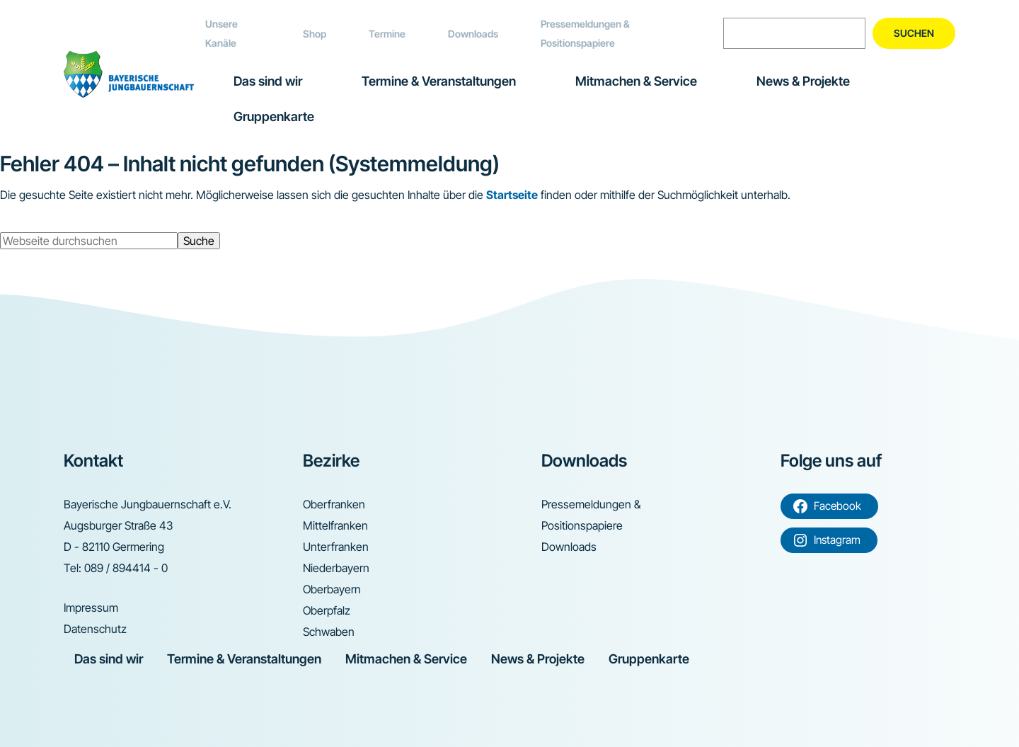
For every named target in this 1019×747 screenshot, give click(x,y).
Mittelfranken (335, 525)
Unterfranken (336, 547)
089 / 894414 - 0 (126, 568)
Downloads (473, 34)
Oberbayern (332, 589)
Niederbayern (336, 568)
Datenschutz (95, 629)
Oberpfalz (326, 610)
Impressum (91, 607)
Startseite (512, 195)
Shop (314, 34)
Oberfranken (334, 504)
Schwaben (329, 632)
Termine (387, 34)
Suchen (914, 33)
